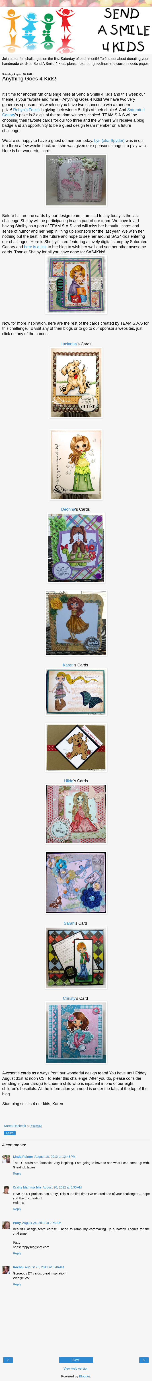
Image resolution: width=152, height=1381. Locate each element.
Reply (17, 1173)
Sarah (69, 923)
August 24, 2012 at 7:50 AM (41, 1223)
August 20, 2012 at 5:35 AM (62, 1187)
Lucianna (69, 344)
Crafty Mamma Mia (27, 1187)
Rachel (18, 1267)
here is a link (35, 247)
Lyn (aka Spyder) (109, 140)
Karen (68, 665)
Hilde (68, 781)
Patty (17, 1223)
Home (76, 1360)
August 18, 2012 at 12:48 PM (54, 1156)
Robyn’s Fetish (27, 110)
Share (9, 1133)
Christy (69, 998)
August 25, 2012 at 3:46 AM (44, 1267)
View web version (76, 1368)
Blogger (84, 1376)
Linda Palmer (23, 1156)
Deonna (68, 509)
